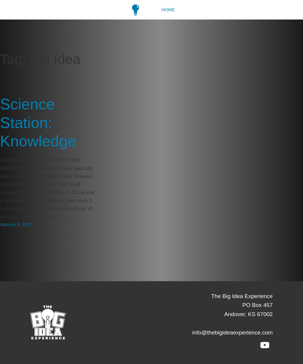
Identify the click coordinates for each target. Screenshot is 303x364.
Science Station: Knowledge (38, 123)
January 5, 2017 (16, 224)
